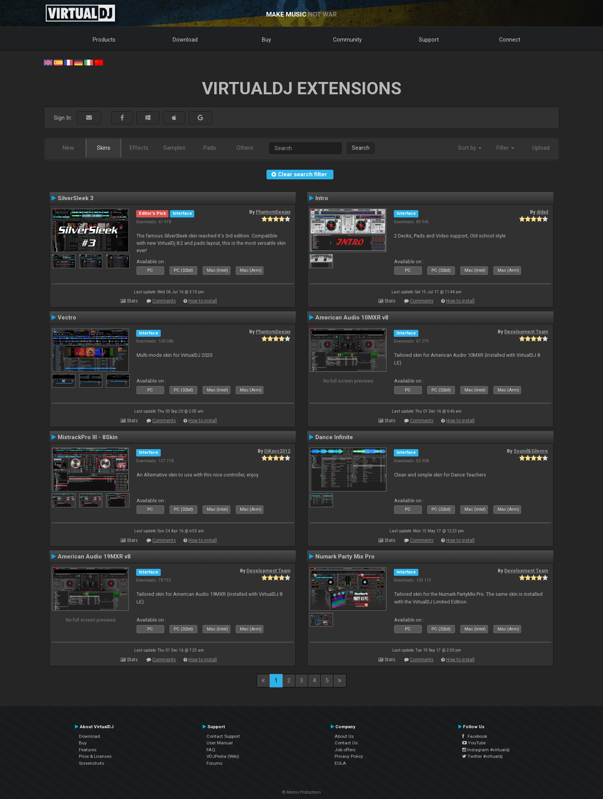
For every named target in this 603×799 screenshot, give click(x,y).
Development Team (526, 331)
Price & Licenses (95, 756)
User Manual (220, 743)
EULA (340, 763)
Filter (505, 147)
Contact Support (223, 736)
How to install (202, 301)
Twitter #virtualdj (482, 756)
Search (361, 147)
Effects (139, 147)
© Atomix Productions (301, 792)
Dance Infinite (334, 437)
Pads (209, 147)
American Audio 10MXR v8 (351, 317)
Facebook (474, 736)
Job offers (345, 749)
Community (347, 40)
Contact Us (346, 743)
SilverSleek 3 (75, 198)
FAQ (211, 749)
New (68, 147)
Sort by (469, 147)
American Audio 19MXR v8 (94, 556)
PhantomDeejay (273, 212)
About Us (344, 736)
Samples (174, 147)
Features (88, 749)
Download (185, 40)
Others (245, 147)
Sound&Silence (530, 451)
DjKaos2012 (277, 451)
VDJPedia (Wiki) (223, 756)
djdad (542, 212)
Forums (214, 763)
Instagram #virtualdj (486, 749)
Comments (164, 301)
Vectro (67, 317)
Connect (509, 40)
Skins (103, 147)
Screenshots (91, 763)
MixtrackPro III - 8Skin (88, 437)
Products (104, 40)
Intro (321, 198)
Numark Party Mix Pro (345, 556)
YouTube (474, 743)
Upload (541, 147)
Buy (266, 40)
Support (429, 40)
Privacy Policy (349, 756)
